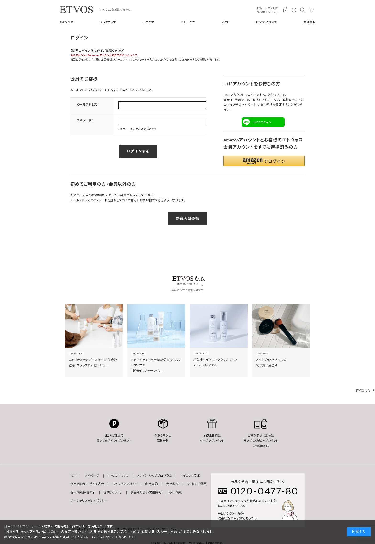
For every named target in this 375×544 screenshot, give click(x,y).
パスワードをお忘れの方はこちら (137, 129)
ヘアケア (148, 22)
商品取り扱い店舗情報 (145, 492)
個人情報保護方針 (83, 492)
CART (311, 9)
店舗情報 (309, 22)
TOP (73, 476)
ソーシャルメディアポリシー (89, 501)
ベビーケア (188, 22)
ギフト (225, 22)
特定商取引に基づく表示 (87, 484)
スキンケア (66, 22)
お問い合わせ (113, 492)
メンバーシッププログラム (154, 476)
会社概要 (172, 484)
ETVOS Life (362, 390)
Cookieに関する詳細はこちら (113, 537)
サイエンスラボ (190, 476)
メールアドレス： (87, 105)
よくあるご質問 (197, 484)
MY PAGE (285, 9)
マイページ (91, 476)
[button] (264, 161)
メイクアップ (108, 22)
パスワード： (84, 120)
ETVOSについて (266, 22)
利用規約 (151, 484)
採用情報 (175, 492)
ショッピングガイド (124, 484)
